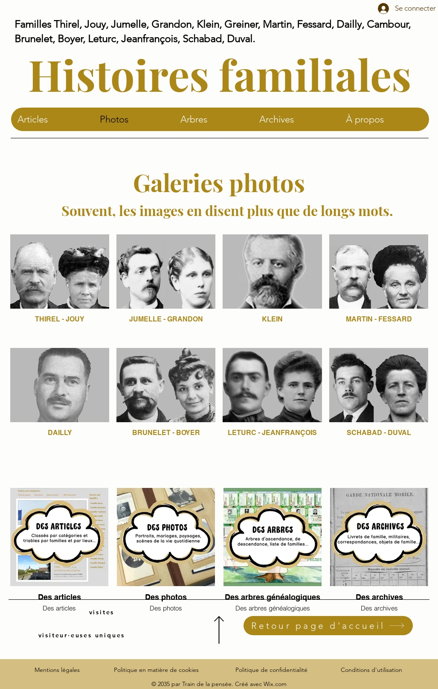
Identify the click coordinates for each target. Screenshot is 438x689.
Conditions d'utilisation (371, 670)
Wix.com (275, 684)
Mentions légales (57, 670)
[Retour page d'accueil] (328, 625)
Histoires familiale (210, 74)
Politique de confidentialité (271, 670)
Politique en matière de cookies (157, 670)
